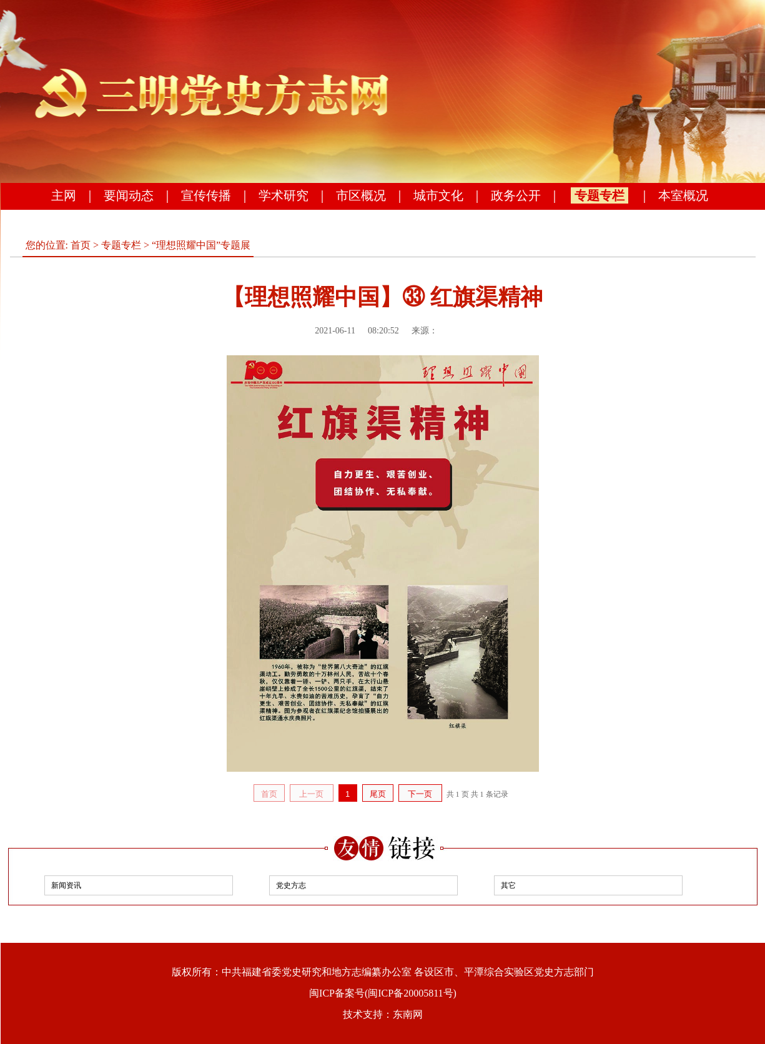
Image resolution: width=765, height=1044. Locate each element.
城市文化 (438, 195)
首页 (81, 245)
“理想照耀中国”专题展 (201, 245)
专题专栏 (599, 195)
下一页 (420, 794)
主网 (63, 195)
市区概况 (361, 195)
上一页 (311, 794)
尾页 (378, 794)
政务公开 (516, 195)
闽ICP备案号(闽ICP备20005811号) (383, 993)
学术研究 (283, 195)
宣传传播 (206, 195)
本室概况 (683, 195)
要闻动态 (129, 195)
